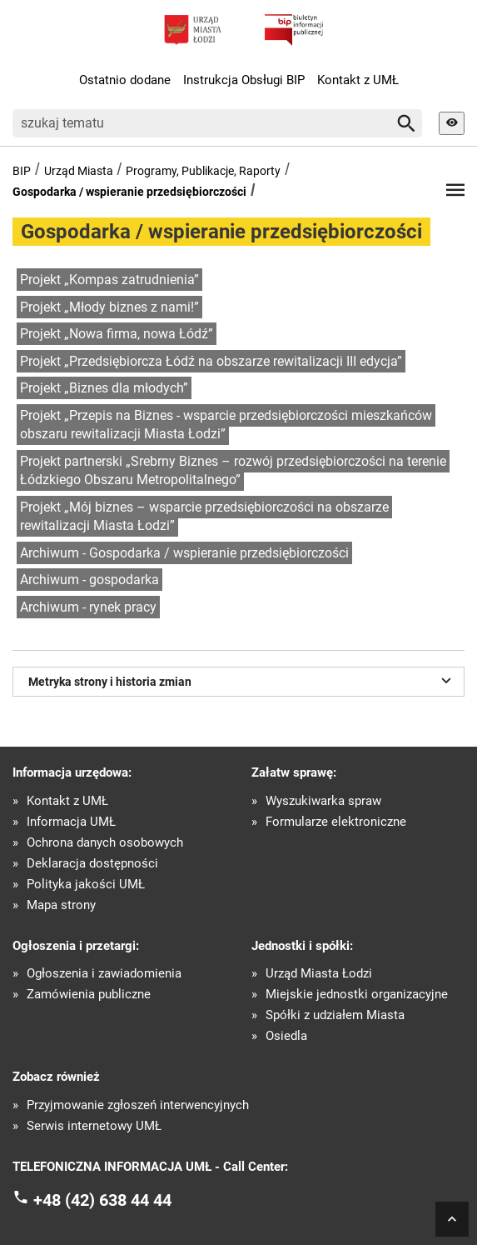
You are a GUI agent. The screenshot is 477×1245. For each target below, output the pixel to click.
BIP (21, 171)
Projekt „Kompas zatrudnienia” (109, 280)
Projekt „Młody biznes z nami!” (109, 307)
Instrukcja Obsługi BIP (244, 80)
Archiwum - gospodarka (89, 580)
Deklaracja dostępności (92, 864)
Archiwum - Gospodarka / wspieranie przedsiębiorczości (184, 553)
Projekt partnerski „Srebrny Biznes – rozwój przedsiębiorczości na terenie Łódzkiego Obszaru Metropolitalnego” (233, 470)
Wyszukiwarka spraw (323, 801)
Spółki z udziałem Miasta (335, 1015)
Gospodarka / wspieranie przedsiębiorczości (129, 191)
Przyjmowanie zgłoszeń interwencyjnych (138, 1105)
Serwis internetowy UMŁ (94, 1126)
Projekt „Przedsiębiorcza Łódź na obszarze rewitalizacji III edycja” (211, 361)
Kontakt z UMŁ (358, 80)
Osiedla (286, 1036)
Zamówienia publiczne (89, 994)
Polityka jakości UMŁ (86, 884)
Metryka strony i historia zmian (242, 680)
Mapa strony (61, 905)
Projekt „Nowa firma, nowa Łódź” (116, 334)
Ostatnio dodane (125, 80)
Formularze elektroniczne (336, 822)
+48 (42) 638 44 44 (102, 1200)
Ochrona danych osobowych (105, 843)
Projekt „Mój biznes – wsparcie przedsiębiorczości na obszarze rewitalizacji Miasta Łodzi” (204, 516)
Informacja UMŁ (71, 822)
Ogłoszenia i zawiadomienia (104, 974)
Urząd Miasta (78, 171)
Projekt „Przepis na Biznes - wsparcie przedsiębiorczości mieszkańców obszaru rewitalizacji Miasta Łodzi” (226, 425)
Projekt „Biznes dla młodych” (104, 388)
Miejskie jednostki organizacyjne (357, 994)
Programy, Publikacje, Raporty (203, 171)
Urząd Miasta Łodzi (319, 974)
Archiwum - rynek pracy (88, 607)
